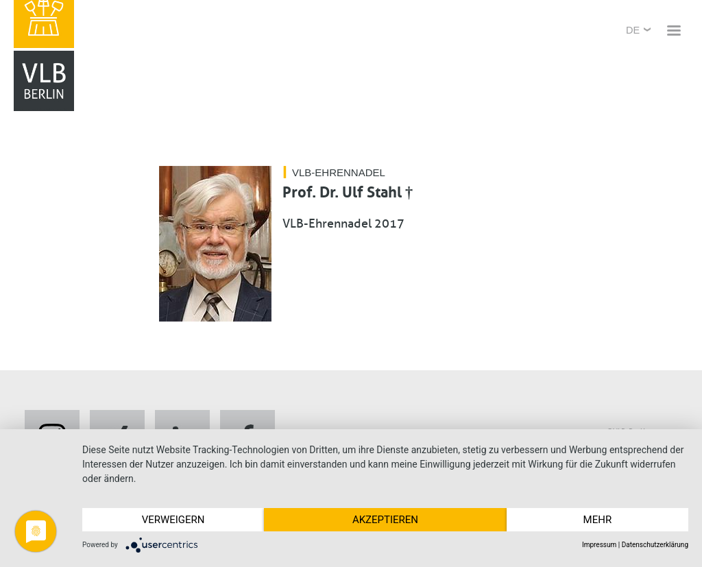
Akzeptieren (385, 520)
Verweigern (173, 520)
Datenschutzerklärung (655, 544)
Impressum (599, 544)
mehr (597, 520)
